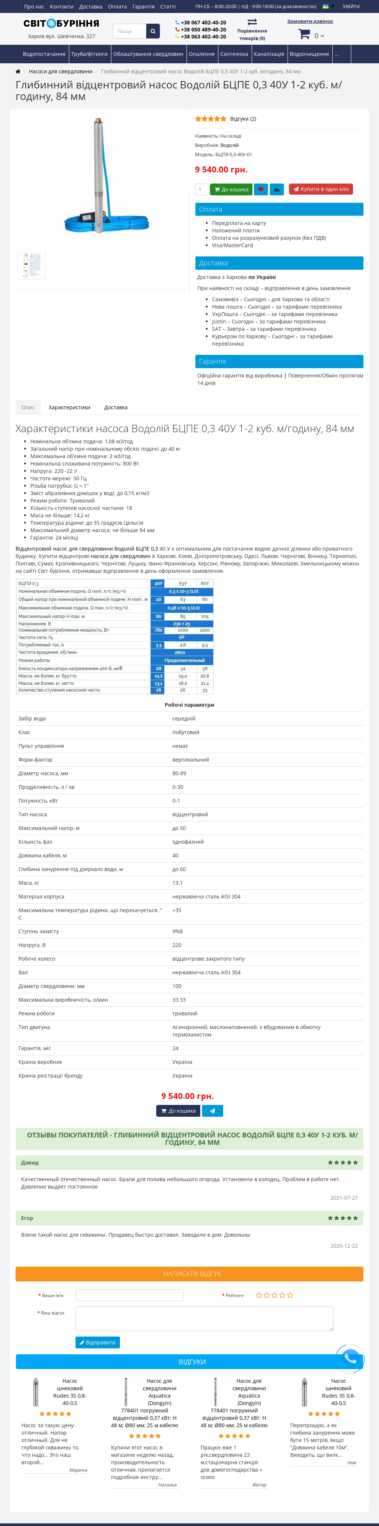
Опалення (202, 53)
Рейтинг (235, 1295)
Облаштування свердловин (149, 53)
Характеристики (69, 407)
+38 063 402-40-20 (203, 36)
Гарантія (144, 6)
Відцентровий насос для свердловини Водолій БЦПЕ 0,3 (87, 548)
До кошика (231, 189)
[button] (310, 33)
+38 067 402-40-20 (203, 22)
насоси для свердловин (121, 555)
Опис (28, 407)
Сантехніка (235, 53)
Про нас (34, 6)
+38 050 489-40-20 (203, 29)
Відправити (97, 1342)
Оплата (117, 6)
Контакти (62, 6)
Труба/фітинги (90, 53)
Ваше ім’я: (53, 1295)
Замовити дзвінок (310, 21)
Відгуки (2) (243, 118)
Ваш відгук (52, 1313)
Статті (168, 6)
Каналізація (270, 53)
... (337, 53)
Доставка (91, 6)
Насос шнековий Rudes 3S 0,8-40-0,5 (70, 1391)
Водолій (230, 145)
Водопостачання (45, 53)
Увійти (351, 6)
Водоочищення (310, 53)
